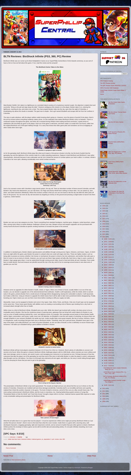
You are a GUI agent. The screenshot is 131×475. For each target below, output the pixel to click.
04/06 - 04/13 (108, 334)
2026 (104, 206)
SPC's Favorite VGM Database (109, 88)
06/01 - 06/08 (108, 314)
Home (50, 456)
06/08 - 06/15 (108, 311)
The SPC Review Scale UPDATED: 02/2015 (113, 85)
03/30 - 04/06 (108, 337)
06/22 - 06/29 (108, 306)
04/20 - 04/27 (108, 329)
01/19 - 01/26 (108, 363)
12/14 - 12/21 (108, 244)
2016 (104, 231)
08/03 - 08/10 (108, 293)
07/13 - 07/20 (108, 301)
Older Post (91, 456)
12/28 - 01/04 (108, 239)
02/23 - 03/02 (108, 350)
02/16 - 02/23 (108, 352)
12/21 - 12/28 (108, 241)
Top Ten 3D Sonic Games (115, 122)
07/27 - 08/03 (108, 296)
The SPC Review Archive (107, 83)
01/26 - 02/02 (108, 360)
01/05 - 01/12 (108, 385)
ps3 (53, 439)
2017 (104, 229)
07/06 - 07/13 (108, 303)
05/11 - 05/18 (108, 321)
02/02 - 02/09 (108, 358)
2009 (104, 399)
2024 (104, 211)
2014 (104, 236)
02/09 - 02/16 (108, 355)
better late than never (14, 439)
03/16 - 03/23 (108, 342)
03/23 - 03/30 (108, 340)
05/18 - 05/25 (108, 319)
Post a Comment (11, 448)
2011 (104, 393)
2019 (104, 224)
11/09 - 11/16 (108, 257)
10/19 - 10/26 (108, 265)
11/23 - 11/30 (108, 252)
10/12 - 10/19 (108, 267)
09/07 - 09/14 (108, 280)
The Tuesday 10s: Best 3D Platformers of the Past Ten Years (116, 193)
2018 (104, 226)
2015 (104, 234)
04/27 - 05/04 (108, 327)
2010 (104, 396)
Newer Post (8, 456)
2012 (104, 391)
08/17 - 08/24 (108, 288)
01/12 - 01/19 (108, 365)
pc (42, 439)
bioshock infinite (26, 439)
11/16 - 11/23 (108, 254)
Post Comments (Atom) (18, 460)
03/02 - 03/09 (108, 347)
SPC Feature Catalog (106, 81)
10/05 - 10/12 (108, 270)
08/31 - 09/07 (108, 283)
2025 (104, 208)
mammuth (77, 467)
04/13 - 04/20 (108, 332)
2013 (104, 388)
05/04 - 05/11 (108, 324)
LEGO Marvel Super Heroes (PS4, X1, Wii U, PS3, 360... (115, 372)
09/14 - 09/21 (108, 277)
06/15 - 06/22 (108, 309)
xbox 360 (62, 439)
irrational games (36, 439)
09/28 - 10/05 (108, 272)
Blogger (90, 467)
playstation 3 (47, 439)
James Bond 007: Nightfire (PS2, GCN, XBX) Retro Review (117, 172)
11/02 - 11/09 (108, 259)
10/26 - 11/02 (108, 262)
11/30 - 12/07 (108, 249)
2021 (104, 218)
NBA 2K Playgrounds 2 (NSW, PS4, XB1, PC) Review (117, 152)
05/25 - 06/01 (108, 316)
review (57, 439)
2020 (104, 221)
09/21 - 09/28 (108, 275)
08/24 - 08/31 (108, 285)
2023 (104, 213)
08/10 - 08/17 (108, 290)
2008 (104, 401)
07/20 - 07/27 (108, 298)
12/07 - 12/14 (108, 246)
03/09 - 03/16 (108, 345)
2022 (104, 216)
